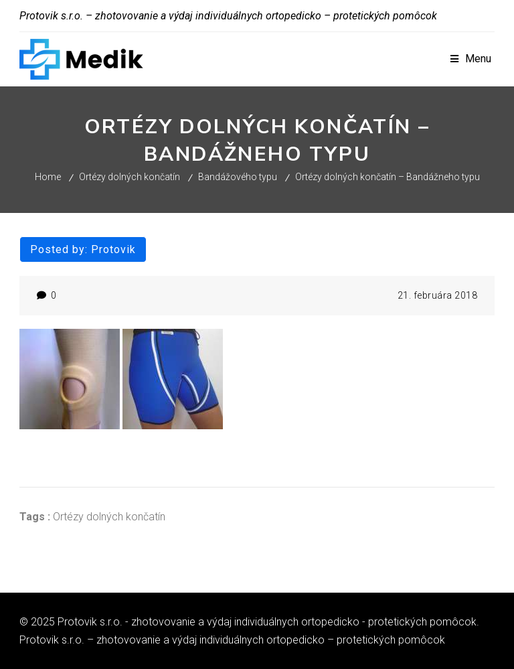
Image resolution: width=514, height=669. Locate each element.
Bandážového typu (237, 176)
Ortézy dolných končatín (129, 176)
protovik (113, 249)
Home (48, 176)
